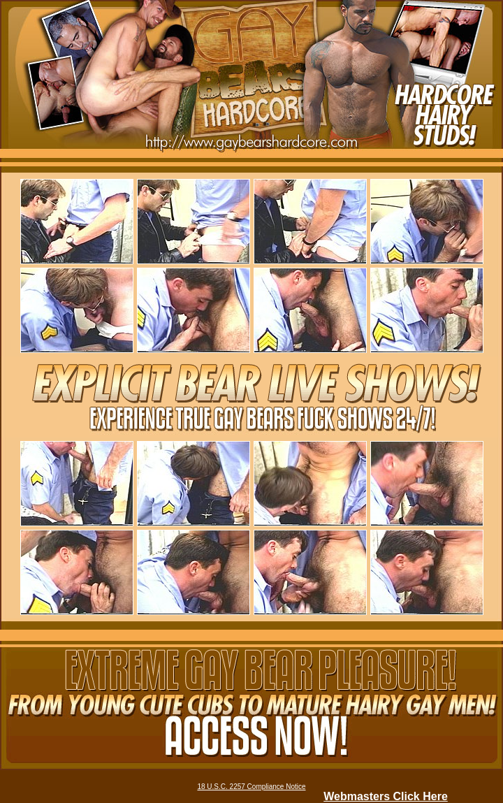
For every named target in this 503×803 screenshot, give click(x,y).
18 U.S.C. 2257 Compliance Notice (251, 786)
